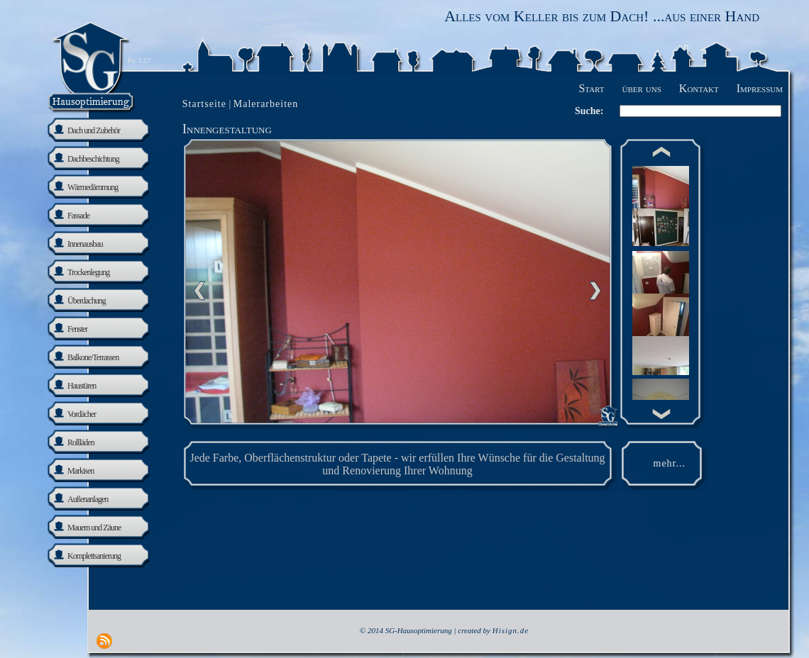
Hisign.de (510, 630)
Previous (199, 290)
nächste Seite (595, 290)
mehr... (670, 463)
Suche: (589, 111)
